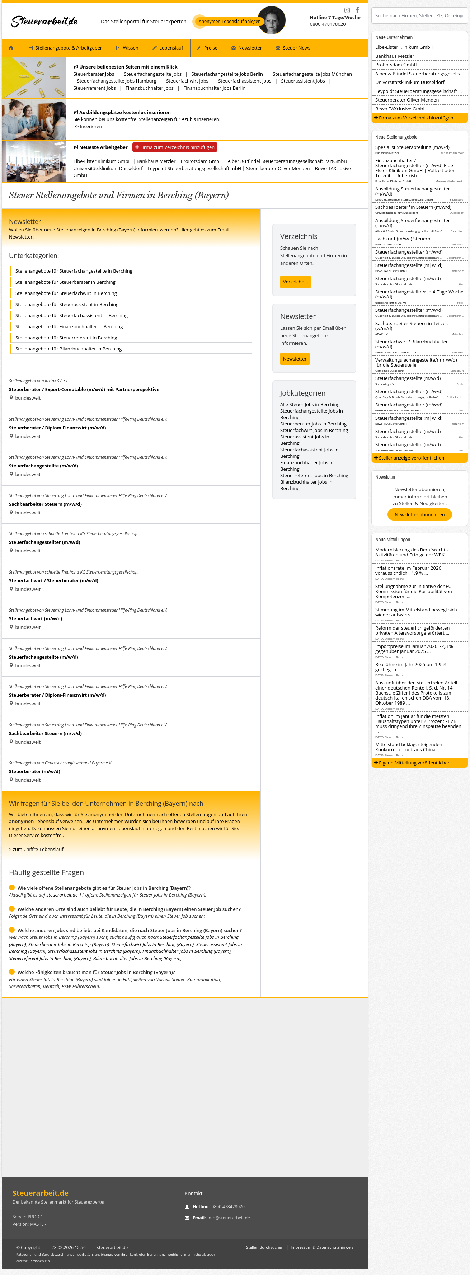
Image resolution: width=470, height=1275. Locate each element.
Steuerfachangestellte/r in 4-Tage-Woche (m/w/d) (419, 294)
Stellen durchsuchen (264, 1247)
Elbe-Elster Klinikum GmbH (103, 161)
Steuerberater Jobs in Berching (313, 423)
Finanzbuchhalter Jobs (150, 88)
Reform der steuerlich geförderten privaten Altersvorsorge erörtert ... (412, 630)
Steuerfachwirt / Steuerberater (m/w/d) (53, 580)
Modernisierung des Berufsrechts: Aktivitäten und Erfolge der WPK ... (412, 552)
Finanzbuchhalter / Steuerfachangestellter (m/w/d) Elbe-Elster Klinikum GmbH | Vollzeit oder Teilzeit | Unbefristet (415, 168)
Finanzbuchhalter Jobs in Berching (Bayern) (186, 951)
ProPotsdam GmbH (202, 161)
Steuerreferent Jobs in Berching (314, 475)
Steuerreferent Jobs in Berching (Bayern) (50, 958)
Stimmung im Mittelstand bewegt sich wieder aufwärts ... (416, 612)
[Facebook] (357, 10)
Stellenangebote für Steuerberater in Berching (65, 282)
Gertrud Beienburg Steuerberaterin (398, 410)
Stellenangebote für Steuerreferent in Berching (66, 337)
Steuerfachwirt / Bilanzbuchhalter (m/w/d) (411, 344)
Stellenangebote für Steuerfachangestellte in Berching (73, 271)
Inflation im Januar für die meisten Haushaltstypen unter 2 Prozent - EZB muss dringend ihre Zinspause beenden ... (418, 723)
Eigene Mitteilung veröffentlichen (412, 762)
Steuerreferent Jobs (95, 88)
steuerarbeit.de (62, 894)
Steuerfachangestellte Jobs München (312, 74)
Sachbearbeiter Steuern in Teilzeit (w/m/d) (411, 325)
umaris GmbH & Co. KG (390, 302)
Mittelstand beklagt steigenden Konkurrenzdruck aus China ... (408, 747)
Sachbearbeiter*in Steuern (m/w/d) (413, 207)
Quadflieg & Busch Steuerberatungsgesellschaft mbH (410, 257)
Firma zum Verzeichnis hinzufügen (175, 147)
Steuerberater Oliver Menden (278, 168)
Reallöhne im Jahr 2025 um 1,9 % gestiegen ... (410, 667)
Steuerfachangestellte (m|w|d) (408, 265)
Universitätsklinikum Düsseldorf (108, 168)
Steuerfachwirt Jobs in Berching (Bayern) (153, 944)
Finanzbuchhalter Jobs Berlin (214, 88)
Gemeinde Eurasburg (389, 370)
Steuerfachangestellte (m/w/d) (43, 465)
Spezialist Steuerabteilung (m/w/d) (412, 147)
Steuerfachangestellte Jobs (153, 74)
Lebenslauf (167, 47)
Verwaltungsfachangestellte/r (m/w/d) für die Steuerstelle (416, 362)
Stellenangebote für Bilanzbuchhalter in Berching (68, 348)
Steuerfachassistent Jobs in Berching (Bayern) (94, 951)
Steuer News (293, 47)
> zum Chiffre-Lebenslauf (36, 849)
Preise (207, 47)
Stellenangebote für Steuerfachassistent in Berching (71, 315)
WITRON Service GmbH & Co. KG (397, 352)
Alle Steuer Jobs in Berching (309, 404)
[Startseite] (45, 21)
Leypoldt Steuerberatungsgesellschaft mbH (194, 168)
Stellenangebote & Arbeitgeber (65, 47)
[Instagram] (347, 10)
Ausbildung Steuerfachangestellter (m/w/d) (412, 191)
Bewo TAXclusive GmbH (401, 108)
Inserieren (91, 126)
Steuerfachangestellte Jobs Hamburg (116, 80)
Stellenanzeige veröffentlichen (409, 458)
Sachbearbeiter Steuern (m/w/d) (45, 504)
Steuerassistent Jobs (303, 80)
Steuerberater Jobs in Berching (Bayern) (68, 944)
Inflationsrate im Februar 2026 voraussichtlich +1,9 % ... (408, 570)
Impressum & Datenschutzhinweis (322, 1247)
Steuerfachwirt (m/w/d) (35, 618)
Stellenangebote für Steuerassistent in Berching (66, 304)
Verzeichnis (295, 281)
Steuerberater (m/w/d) (34, 771)
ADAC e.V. (382, 334)
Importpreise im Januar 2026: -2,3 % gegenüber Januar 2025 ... (414, 648)
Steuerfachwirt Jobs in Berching (314, 430)
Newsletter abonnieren (420, 514)
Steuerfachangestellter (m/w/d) (44, 542)
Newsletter (246, 47)
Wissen (127, 47)
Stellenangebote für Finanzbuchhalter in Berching (69, 326)
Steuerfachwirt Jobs (187, 80)
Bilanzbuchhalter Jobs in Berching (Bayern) (137, 958)
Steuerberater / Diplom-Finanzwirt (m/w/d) (57, 427)
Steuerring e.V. (385, 384)
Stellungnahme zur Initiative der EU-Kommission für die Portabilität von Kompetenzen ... (414, 591)
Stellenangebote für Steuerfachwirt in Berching (66, 293)
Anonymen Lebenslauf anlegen (230, 21)
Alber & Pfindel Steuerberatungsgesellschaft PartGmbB (287, 161)
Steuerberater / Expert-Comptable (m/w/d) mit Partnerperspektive (84, 389)
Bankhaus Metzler (156, 161)
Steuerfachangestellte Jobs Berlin (227, 74)
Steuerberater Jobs (94, 74)
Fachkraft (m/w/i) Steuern (402, 238)
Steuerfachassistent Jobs (244, 80)
